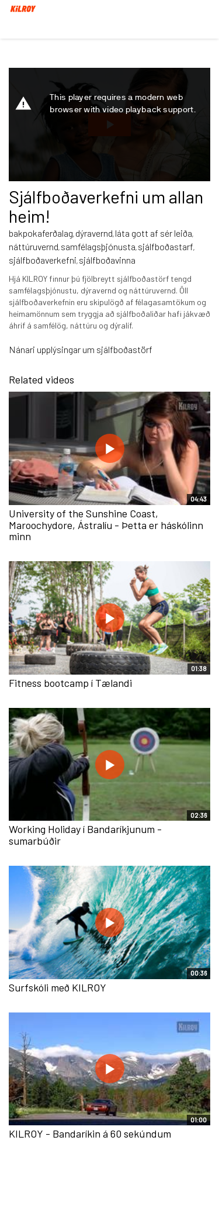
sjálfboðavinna (107, 259)
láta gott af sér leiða (153, 233)
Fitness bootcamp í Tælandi (70, 682)
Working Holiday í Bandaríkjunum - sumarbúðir (85, 834)
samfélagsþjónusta (98, 246)
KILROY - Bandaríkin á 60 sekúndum (90, 1133)
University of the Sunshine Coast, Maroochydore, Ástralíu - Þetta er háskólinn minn (106, 525)
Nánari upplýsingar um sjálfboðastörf (80, 349)
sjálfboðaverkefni (43, 259)
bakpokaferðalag (41, 233)
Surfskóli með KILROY (57, 987)
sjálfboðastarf (165, 246)
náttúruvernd (33, 246)
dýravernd (94, 233)
